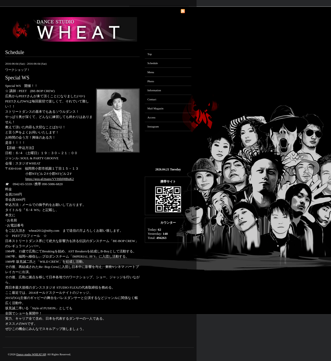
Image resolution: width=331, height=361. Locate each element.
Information (154, 90)
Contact (151, 99)
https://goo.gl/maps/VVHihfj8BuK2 (49, 179)
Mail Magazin (155, 108)
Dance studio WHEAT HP (31, 354)
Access (151, 117)
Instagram (153, 126)
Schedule (152, 63)
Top (149, 54)
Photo (150, 81)
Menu (150, 72)
